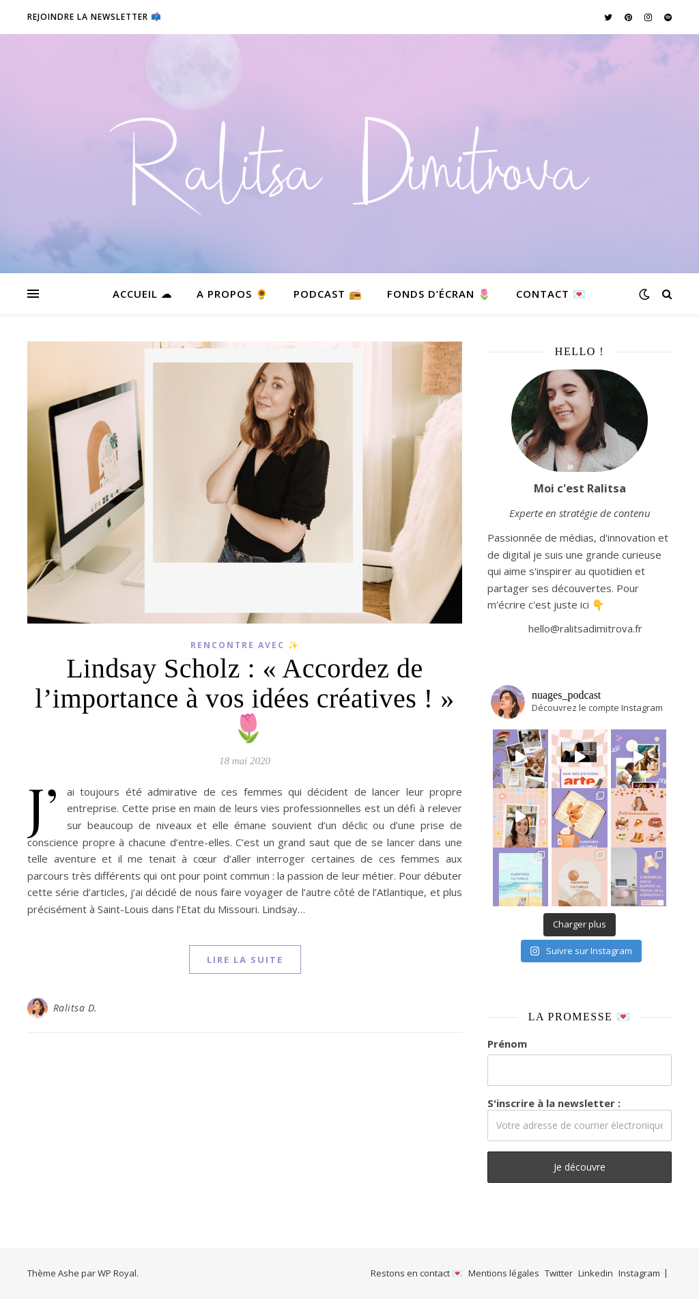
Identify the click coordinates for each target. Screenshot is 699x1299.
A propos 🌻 (233, 294)
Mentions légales (503, 1273)
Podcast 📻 (328, 294)
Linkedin (595, 1273)
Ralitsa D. (75, 1007)
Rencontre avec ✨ (245, 645)
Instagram (639, 1273)
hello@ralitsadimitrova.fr (585, 628)
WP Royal (117, 1273)
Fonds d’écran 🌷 (439, 294)
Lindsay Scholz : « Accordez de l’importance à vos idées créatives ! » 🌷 (244, 698)
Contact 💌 (551, 294)
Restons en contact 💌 (417, 1273)
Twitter (559, 1273)
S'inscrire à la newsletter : (579, 1118)
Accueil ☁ (142, 294)
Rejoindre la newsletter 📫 (94, 17)
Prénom (507, 1043)
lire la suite (245, 959)
